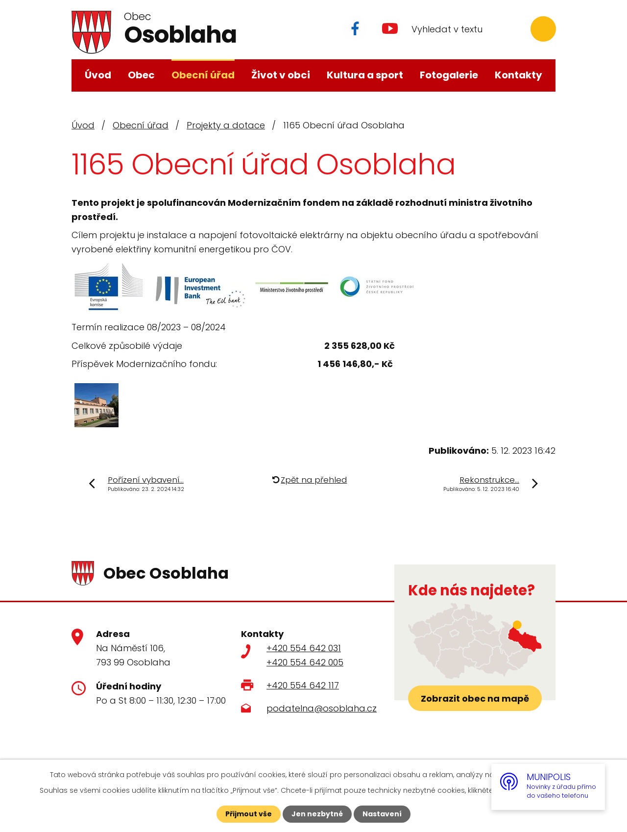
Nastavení (382, 814)
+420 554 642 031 (303, 648)
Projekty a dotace (226, 125)
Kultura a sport (365, 75)
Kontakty (518, 75)
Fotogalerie (449, 75)
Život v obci (280, 75)
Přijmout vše (248, 814)
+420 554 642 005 (304, 662)
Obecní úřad (203, 75)
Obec (141, 75)
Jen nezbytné (317, 814)
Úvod (98, 75)
